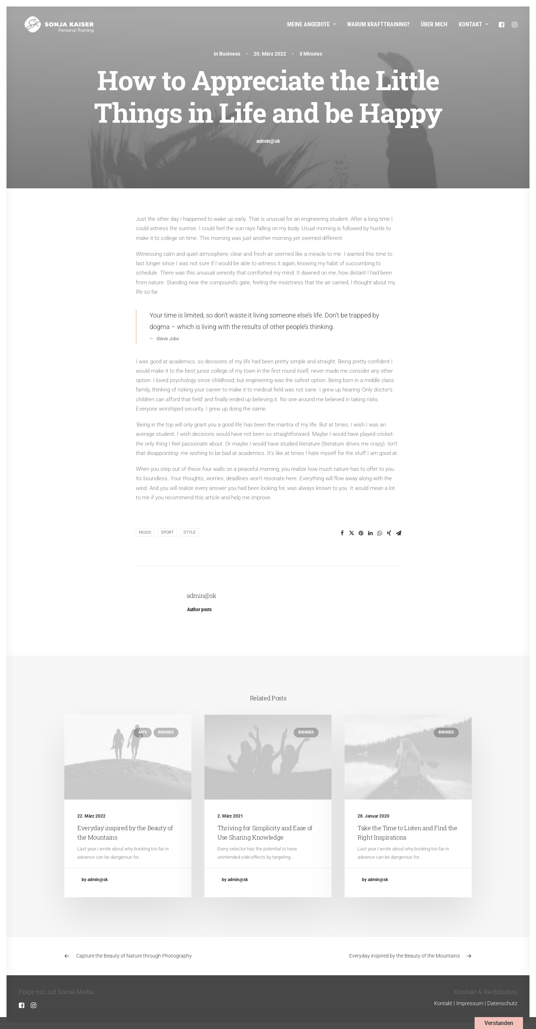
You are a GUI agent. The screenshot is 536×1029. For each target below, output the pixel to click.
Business (229, 54)
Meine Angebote (311, 24)
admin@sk (268, 141)
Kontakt (473, 24)
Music (145, 532)
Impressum (469, 1003)
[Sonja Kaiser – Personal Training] (53, 24)
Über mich (434, 24)
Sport (167, 532)
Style (189, 532)
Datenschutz (502, 1003)
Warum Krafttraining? (378, 24)
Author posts (199, 609)
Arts (142, 732)
